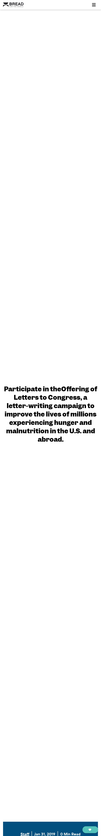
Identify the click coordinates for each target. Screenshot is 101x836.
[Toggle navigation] (94, 5)
